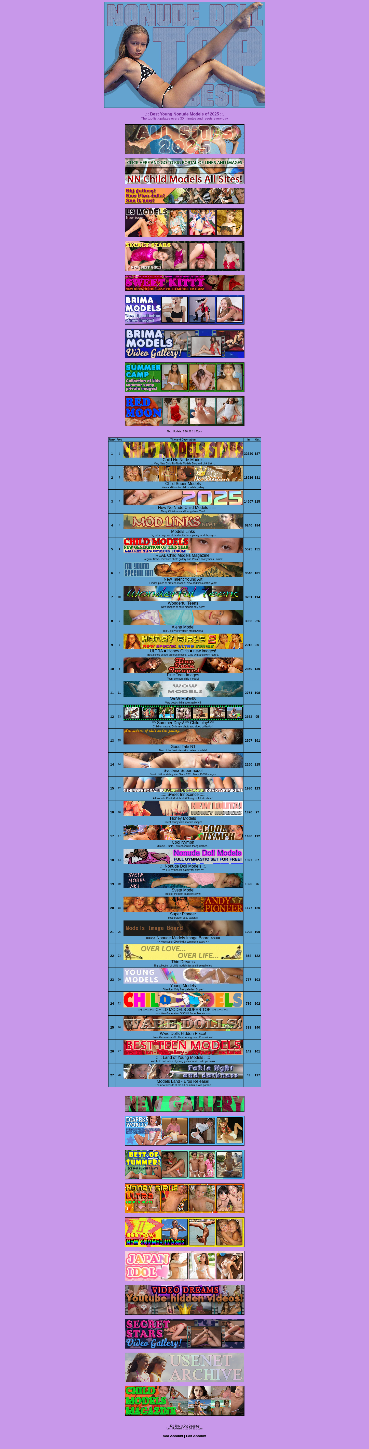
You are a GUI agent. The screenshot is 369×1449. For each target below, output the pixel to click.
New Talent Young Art (183, 579)
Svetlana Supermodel (182, 770)
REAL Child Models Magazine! (183, 555)
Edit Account (196, 1436)
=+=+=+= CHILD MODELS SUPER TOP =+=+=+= (183, 1009)
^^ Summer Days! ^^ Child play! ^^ (183, 723)
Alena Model (183, 627)
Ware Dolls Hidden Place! (183, 1033)
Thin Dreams (183, 962)
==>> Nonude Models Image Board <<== (183, 938)
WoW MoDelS (183, 699)
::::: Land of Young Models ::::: (183, 1057)
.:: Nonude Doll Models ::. (183, 866)
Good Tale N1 (183, 746)
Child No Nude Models (183, 460)
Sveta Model (183, 890)
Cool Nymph (183, 842)
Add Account (173, 1436)
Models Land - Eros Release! (183, 1081)
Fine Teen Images (183, 675)
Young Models (183, 986)
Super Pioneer (183, 914)
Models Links (183, 531)
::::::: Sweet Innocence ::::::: (183, 794)
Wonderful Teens (183, 603)
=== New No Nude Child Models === (183, 507)
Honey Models (183, 818)
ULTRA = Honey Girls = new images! (183, 651)
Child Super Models (183, 483)
